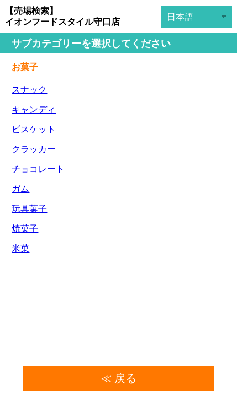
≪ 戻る (119, 378)
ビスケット (34, 129)
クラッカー (34, 149)
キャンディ (34, 109)
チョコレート (38, 169)
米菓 (20, 248)
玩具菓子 (29, 208)
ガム (20, 189)
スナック (29, 89)
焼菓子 (25, 228)
